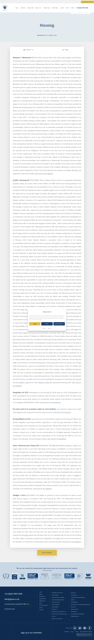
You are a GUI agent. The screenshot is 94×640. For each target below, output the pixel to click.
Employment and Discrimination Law (59, 611)
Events (62, 7)
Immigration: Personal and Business (78, 597)
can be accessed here (44, 426)
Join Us (67, 7)
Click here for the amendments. (50, 402)
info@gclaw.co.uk (11, 599)
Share (65, 49)
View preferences (59, 323)
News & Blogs (55, 7)
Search (90, 8)
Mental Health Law (74, 602)
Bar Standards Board (88, 633)
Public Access (47, 7)
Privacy (49, 328)
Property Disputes (74, 609)
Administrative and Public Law (57, 592)
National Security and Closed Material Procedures (80, 604)
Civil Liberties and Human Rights (58, 597)
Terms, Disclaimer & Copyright (86, 631)
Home (40, 592)
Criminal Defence (55, 606)
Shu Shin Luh (76, 170)
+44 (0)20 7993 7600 (82, 8)
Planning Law (73, 606)
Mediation (73, 599)
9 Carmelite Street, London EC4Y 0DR (16, 604)
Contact (72, 7)
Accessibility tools (87, 1)
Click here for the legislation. (56, 439)
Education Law (54, 609)
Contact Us (28, 49)
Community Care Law (56, 602)
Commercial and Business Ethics (58, 599)
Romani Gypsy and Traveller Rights (77, 613)
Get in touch (47, 552)
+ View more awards (47, 570)
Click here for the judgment (44, 174)
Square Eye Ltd (89, 635)
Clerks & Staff (30, 7)
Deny (47, 323)
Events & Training (43, 605)
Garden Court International (57, 618)
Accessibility (66, 631)
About (16, 7)
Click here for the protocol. (62, 412)
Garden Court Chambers (5, 8)
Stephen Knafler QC (45, 382)
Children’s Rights (55, 595)
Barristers (23, 7)
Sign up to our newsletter (31, 633)
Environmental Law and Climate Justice (59, 613)
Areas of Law (38, 7)
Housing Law (73, 592)
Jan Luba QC (76, 379)
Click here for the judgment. (42, 489)
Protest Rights (74, 611)
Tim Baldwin (20, 382)
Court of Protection (55, 604)
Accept (35, 323)
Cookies (44, 328)
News (40, 603)
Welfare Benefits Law (75, 616)
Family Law (54, 616)
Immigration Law (74, 595)
